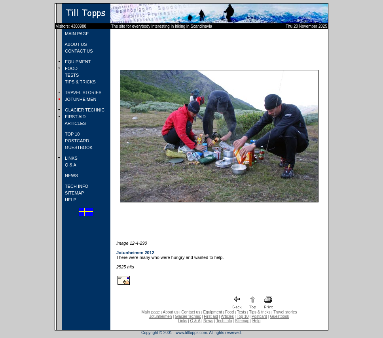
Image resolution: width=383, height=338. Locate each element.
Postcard (259, 316)
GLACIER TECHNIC (84, 110)
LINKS (71, 158)
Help (256, 321)
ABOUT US (75, 44)
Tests (241, 312)
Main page (150, 312)
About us (170, 312)
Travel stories (285, 312)
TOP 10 (72, 134)
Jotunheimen (160, 316)
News (208, 321)
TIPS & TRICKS (80, 81)
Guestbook (279, 316)
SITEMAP (74, 193)
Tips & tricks (259, 312)
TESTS (71, 75)
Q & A (70, 164)
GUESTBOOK (78, 147)
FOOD (71, 68)
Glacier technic (188, 316)
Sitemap (242, 321)
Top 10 (242, 316)
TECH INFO (76, 186)
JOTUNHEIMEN (80, 99)
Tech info (224, 321)
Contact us (190, 312)
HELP (70, 199)
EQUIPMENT (77, 61)
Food (229, 312)
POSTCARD (76, 140)
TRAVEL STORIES (83, 92)
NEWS (71, 175)
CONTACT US (78, 51)
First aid (211, 316)
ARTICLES (75, 123)
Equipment (212, 312)
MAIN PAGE (76, 33)
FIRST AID (74, 116)
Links (182, 321)
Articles (227, 316)
